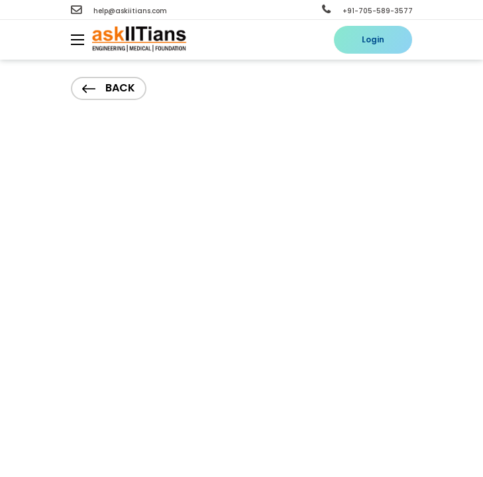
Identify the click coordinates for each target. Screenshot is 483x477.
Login (373, 39)
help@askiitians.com (119, 11)
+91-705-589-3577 (367, 11)
